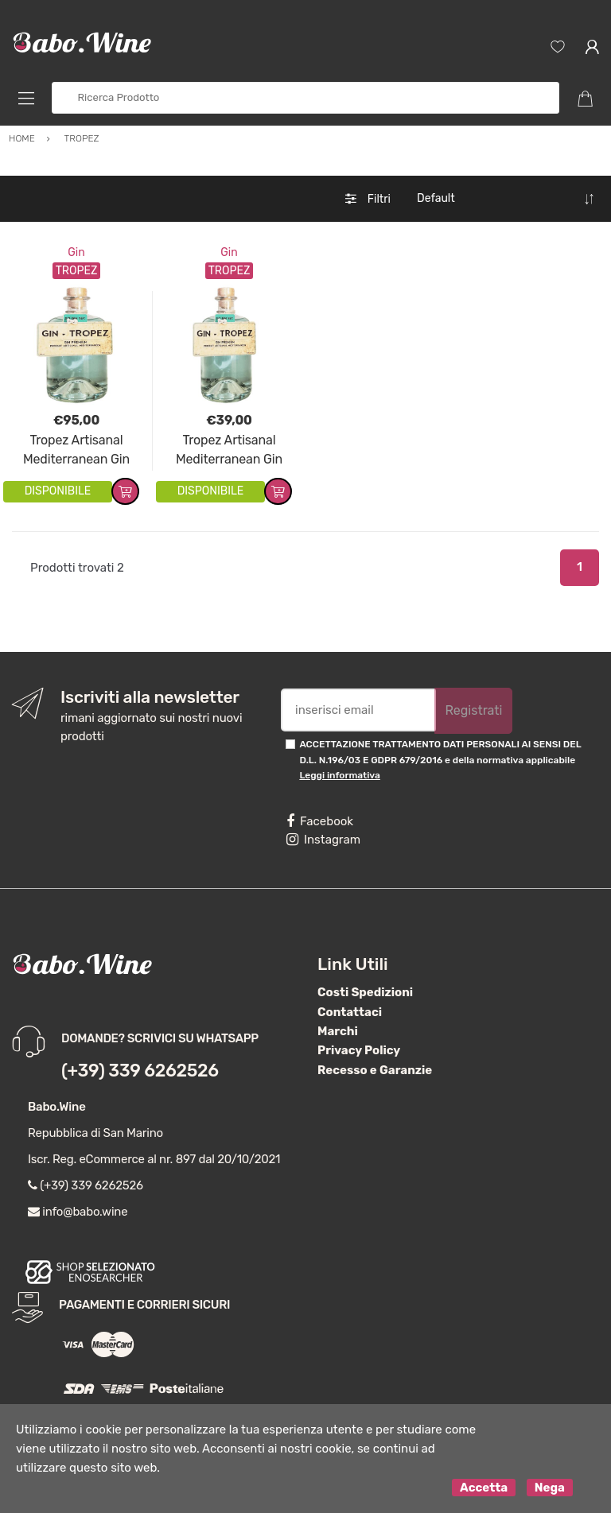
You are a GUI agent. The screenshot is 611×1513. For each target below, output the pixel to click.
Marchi (337, 1031)
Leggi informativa (339, 775)
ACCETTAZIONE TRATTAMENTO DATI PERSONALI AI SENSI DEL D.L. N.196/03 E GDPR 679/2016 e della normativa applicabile (440, 760)
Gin (76, 252)
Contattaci (349, 1012)
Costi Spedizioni (365, 992)
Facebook (319, 821)
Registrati (473, 710)
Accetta (484, 1487)
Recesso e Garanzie (374, 1070)
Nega (550, 1487)
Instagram (323, 839)
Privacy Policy (358, 1050)
